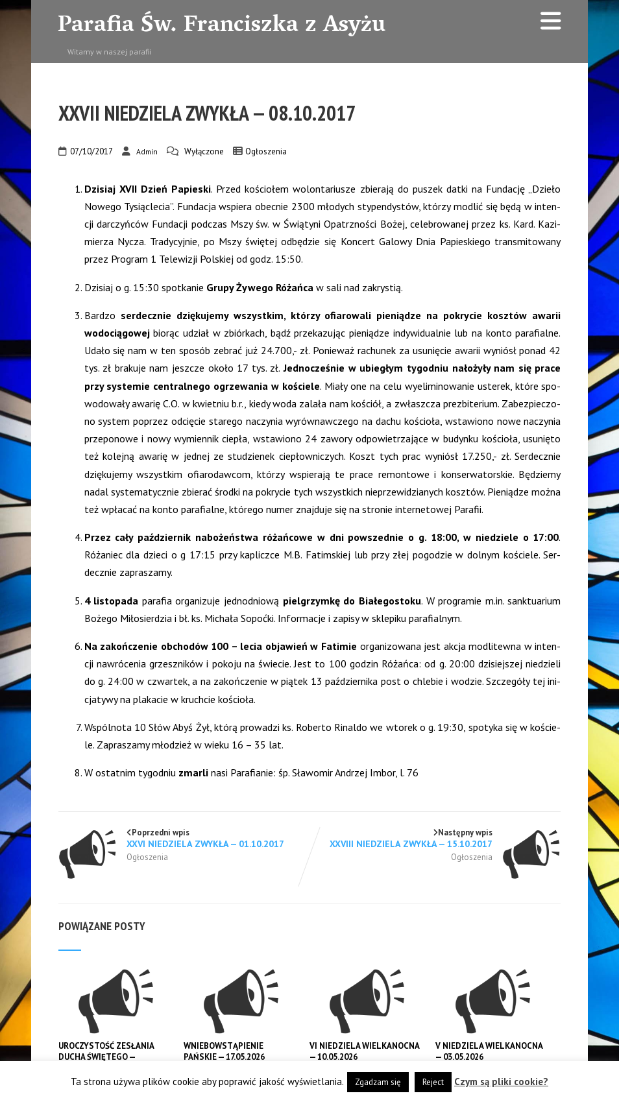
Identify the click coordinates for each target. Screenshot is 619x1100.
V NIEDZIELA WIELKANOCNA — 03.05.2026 (489, 1051)
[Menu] (550, 20)
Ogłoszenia (266, 151)
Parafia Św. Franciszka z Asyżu (221, 26)
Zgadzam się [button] (378, 1082)
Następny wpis (435, 838)
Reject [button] (433, 1082)
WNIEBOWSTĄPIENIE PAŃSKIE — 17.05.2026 (224, 1051)
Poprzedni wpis (184, 838)
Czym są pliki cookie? (501, 1081)
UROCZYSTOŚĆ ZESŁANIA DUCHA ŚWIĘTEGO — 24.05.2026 (106, 1056)
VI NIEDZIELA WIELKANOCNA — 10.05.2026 (365, 1051)
